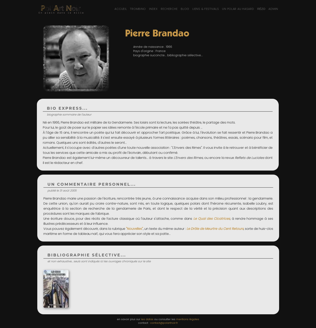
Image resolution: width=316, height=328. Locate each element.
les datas (147, 319)
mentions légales (187, 319)
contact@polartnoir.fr (164, 323)
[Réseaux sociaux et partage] (261, 9)
